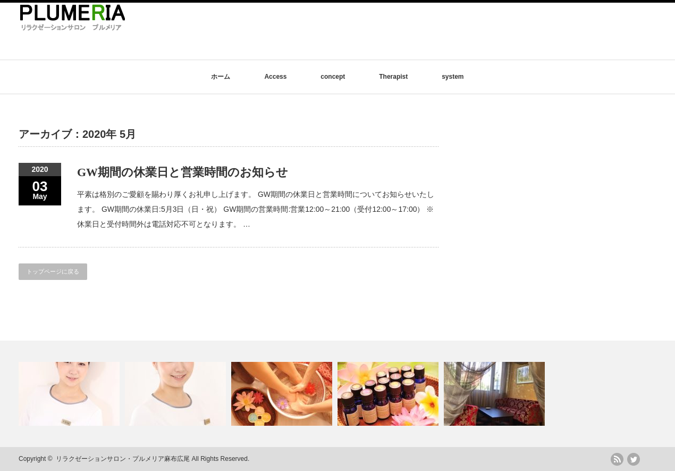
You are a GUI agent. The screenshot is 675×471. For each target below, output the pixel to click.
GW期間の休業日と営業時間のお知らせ (182, 172)
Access (275, 76)
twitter (633, 459)
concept (332, 76)
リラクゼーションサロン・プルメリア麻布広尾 (123, 458)
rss (617, 459)
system (452, 76)
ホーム (220, 76)
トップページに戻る (53, 271)
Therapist (393, 76)
